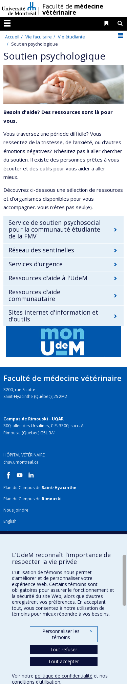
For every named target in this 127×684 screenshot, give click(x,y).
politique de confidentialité (63, 675)
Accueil (12, 37)
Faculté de (72, 9)
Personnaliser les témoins (67, 634)
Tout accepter (63, 661)
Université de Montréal (19, 8)
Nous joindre (15, 510)
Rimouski (52, 499)
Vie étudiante (71, 37)
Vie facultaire (38, 37)
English (10, 521)
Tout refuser (63, 649)
